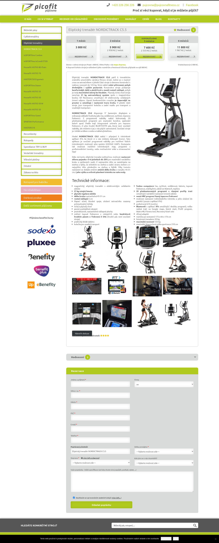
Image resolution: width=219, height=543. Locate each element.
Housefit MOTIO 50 (32, 97)
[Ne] (215, 539)
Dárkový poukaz (42, 197)
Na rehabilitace (42, 190)
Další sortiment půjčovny (42, 205)
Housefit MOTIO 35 (32, 91)
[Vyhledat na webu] (155, 525)
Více (176, 539)
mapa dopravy (120, 64)
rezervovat (84, 56)
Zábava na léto (31, 172)
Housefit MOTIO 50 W (33, 103)
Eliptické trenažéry (33, 42)
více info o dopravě (90, 458)
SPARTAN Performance (34, 121)
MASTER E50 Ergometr (34, 79)
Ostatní (27, 165)
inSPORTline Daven (32, 85)
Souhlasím (166, 539)
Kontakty (174, 18)
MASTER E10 (29, 127)
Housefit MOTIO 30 (32, 109)
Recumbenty (30, 133)
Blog (158, 18)
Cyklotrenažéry (31, 36)
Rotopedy (28, 140)
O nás (27, 18)
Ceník (145, 18)
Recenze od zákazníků (73, 18)
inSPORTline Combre (33, 55)
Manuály (130, 18)
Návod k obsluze (82, 333)
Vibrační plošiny (31, 159)
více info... (116, 498)
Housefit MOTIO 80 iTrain (35, 67)
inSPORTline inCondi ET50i (36, 61)
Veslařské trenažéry (33, 153)
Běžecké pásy (30, 30)
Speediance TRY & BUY (35, 146)
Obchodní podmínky (106, 18)
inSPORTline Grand (32, 115)
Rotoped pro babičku (42, 182)
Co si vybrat (45, 18)
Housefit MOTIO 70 (32, 73)
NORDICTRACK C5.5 (33, 49)
